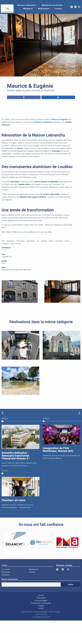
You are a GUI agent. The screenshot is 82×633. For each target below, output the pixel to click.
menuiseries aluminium (42, 122)
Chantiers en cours (13, 500)
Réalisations (43, 9)
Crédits (41, 608)
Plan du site (41, 598)
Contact (58, 9)
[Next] (79, 543)
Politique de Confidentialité (41, 603)
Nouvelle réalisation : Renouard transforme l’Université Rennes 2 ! (15, 456)
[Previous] (2, 543)
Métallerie (28, 9)
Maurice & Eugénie (59, 119)
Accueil (41, 595)
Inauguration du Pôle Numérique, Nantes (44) (58, 449)
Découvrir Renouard (26, 5)
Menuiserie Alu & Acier (52, 5)
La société (6, 569)
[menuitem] (26, 5)
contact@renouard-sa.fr (41, 617)
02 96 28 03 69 (41, 614)
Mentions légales (41, 600)
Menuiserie (6, 572)
